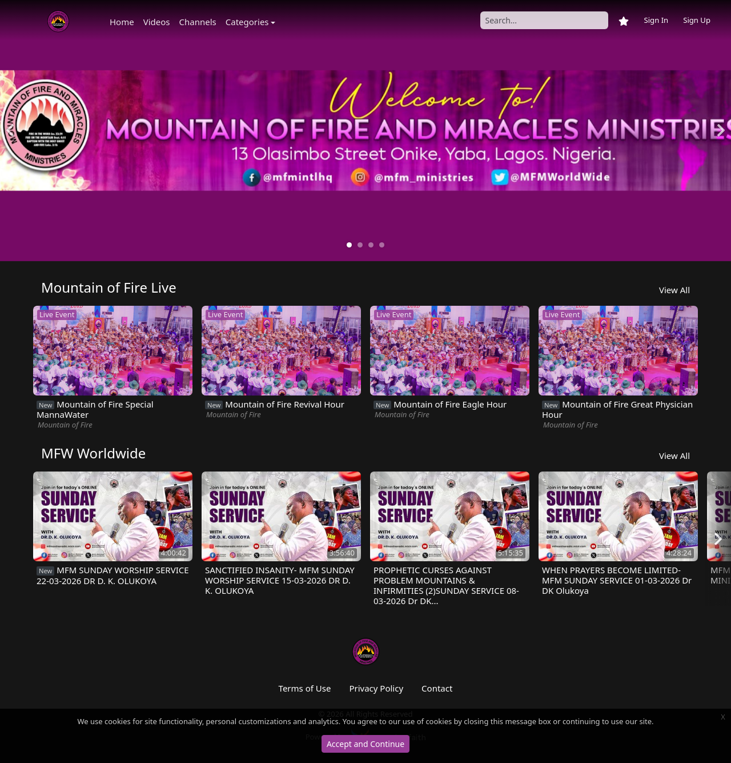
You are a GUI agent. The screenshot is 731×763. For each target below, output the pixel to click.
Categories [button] (247, 21)
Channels (197, 21)
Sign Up (696, 20)
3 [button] (370, 245)
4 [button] (381, 245)
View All (674, 289)
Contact (436, 688)
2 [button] (360, 245)
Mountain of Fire (65, 425)
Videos (156, 21)
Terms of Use (305, 688)
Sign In (656, 20)
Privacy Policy (376, 688)
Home (122, 21)
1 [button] (349, 245)
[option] (365, 130)
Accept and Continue (365, 743)
